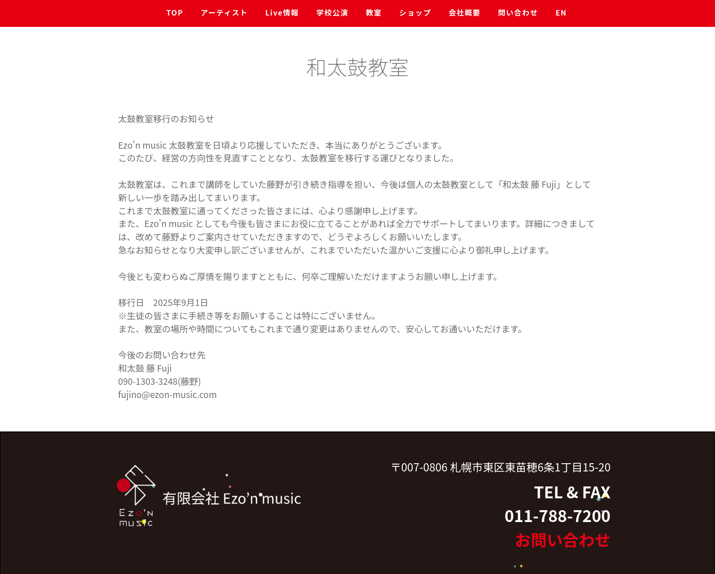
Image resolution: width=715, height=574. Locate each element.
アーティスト (224, 12)
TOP (174, 12)
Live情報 (282, 12)
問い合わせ (518, 12)
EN (561, 12)
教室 (374, 12)
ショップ (415, 12)
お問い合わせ (563, 539)
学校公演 (332, 12)
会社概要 (465, 12)
